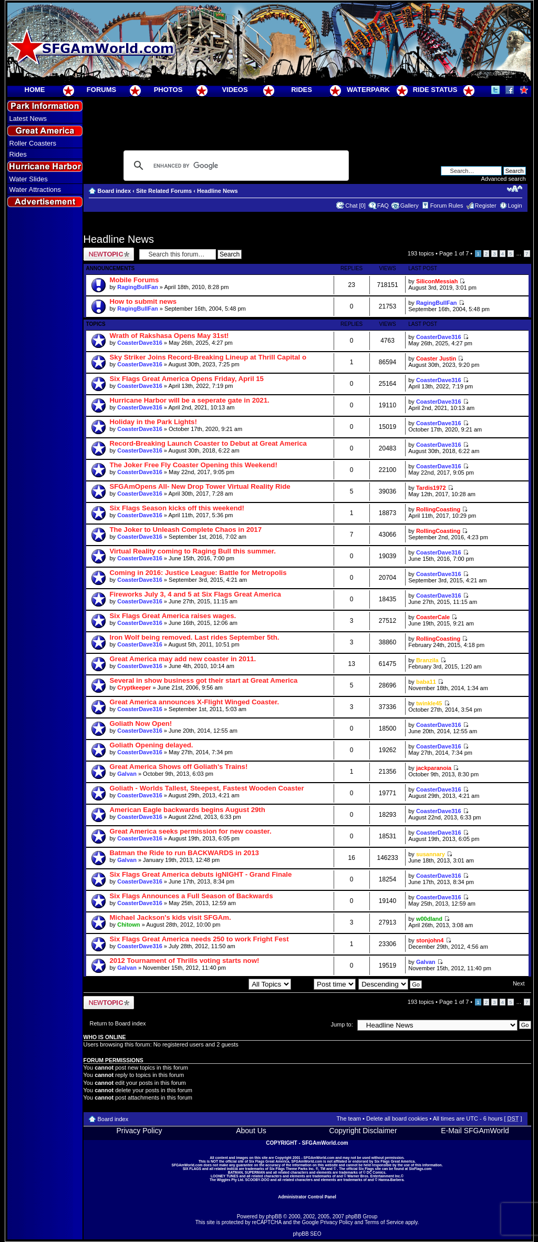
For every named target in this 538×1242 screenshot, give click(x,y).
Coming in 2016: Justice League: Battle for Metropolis (198, 573)
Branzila (427, 660)
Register (485, 205)
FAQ (383, 205)
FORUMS (101, 90)
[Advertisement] (44, 400)
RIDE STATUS (435, 90)
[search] (234, 165)
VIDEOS (234, 90)
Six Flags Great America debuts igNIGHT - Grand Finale (201, 874)
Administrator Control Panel (307, 1196)
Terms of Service (384, 1222)
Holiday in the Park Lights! (153, 422)
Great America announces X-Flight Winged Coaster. (195, 702)
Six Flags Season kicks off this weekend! (177, 508)
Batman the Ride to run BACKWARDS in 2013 (184, 853)
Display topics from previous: (232, 984)
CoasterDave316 (139, 343)
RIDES (301, 90)
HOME (35, 90)
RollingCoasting (438, 509)
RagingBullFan (137, 287)
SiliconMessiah (437, 281)
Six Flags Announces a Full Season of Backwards (191, 896)
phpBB (274, 1216)
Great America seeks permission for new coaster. (191, 831)
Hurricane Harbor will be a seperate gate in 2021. (190, 400)
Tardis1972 (431, 488)
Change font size (514, 188)
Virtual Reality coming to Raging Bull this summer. (193, 551)
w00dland (429, 919)
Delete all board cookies (397, 1118)
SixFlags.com (420, 1169)
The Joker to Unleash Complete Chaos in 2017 (186, 529)
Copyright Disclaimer (363, 1130)
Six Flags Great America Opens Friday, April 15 (187, 379)
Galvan (127, 774)
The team (349, 1118)
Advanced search (503, 179)
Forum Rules (446, 205)
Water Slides (28, 179)
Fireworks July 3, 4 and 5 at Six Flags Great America (195, 594)
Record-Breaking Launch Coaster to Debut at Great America (208, 443)
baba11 (426, 682)
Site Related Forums (164, 191)
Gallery (409, 205)
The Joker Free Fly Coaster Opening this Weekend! (193, 465)
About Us (251, 1130)
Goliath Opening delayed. (151, 745)
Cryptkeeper (134, 687)
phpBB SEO (307, 1234)
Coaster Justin (436, 358)
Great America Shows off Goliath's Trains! (179, 767)
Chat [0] (355, 205)
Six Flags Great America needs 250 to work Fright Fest (199, 939)
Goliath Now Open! (141, 723)
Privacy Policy (139, 1130)
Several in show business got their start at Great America (204, 680)
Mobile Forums (134, 280)
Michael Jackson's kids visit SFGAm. (170, 917)
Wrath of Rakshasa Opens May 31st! (169, 336)
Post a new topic (109, 254)
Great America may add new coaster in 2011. (183, 659)
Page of (454, 253)
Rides (18, 154)
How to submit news (143, 301)
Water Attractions (35, 189)
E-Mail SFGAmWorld (475, 1130)
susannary (430, 854)
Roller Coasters (33, 143)
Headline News (217, 191)
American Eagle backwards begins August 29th (187, 810)
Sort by (325, 984)
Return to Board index (118, 1023)
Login (515, 205)
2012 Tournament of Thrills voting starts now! (185, 960)
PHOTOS (168, 90)
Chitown (128, 924)
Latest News (28, 118)
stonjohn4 (430, 940)
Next (519, 983)
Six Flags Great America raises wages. (173, 616)
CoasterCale (433, 617)
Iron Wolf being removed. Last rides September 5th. (195, 637)
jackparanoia (433, 768)
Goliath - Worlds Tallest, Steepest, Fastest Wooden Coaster (207, 788)
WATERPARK (368, 90)
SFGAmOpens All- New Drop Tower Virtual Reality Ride (200, 486)
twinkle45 (429, 703)
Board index (114, 191)
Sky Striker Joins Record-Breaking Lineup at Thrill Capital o (208, 357)
